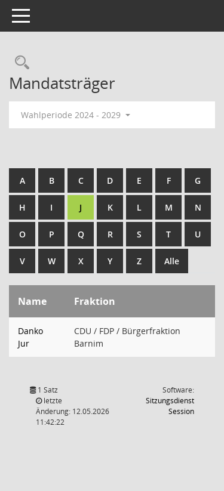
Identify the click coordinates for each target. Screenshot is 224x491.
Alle (171, 261)
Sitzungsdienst (170, 406)
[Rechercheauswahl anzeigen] (19, 63)
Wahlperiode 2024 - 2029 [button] (75, 115)
